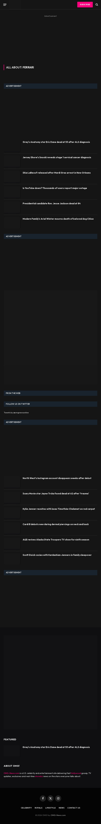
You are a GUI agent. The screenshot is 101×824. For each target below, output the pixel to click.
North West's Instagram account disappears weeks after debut (57, 478)
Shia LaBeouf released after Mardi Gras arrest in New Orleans (57, 172)
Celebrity (26, 808)
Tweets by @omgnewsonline (16, 412)
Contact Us (73, 808)
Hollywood (76, 773)
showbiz (39, 776)
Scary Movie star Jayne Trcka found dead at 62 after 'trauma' (56, 493)
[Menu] (4, 4)
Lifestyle (50, 808)
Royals (38, 808)
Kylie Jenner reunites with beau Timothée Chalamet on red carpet (59, 508)
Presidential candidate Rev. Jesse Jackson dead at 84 (52, 203)
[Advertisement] (50, 38)
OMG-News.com (11, 773)
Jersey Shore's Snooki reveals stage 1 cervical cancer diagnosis (57, 157)
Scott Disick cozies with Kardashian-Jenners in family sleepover (57, 555)
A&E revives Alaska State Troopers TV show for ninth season (56, 539)
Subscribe (85, 4)
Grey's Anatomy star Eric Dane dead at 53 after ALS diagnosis (56, 142)
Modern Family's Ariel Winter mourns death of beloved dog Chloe (58, 218)
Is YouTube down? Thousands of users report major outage (55, 188)
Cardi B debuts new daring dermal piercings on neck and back (56, 524)
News (61, 808)
